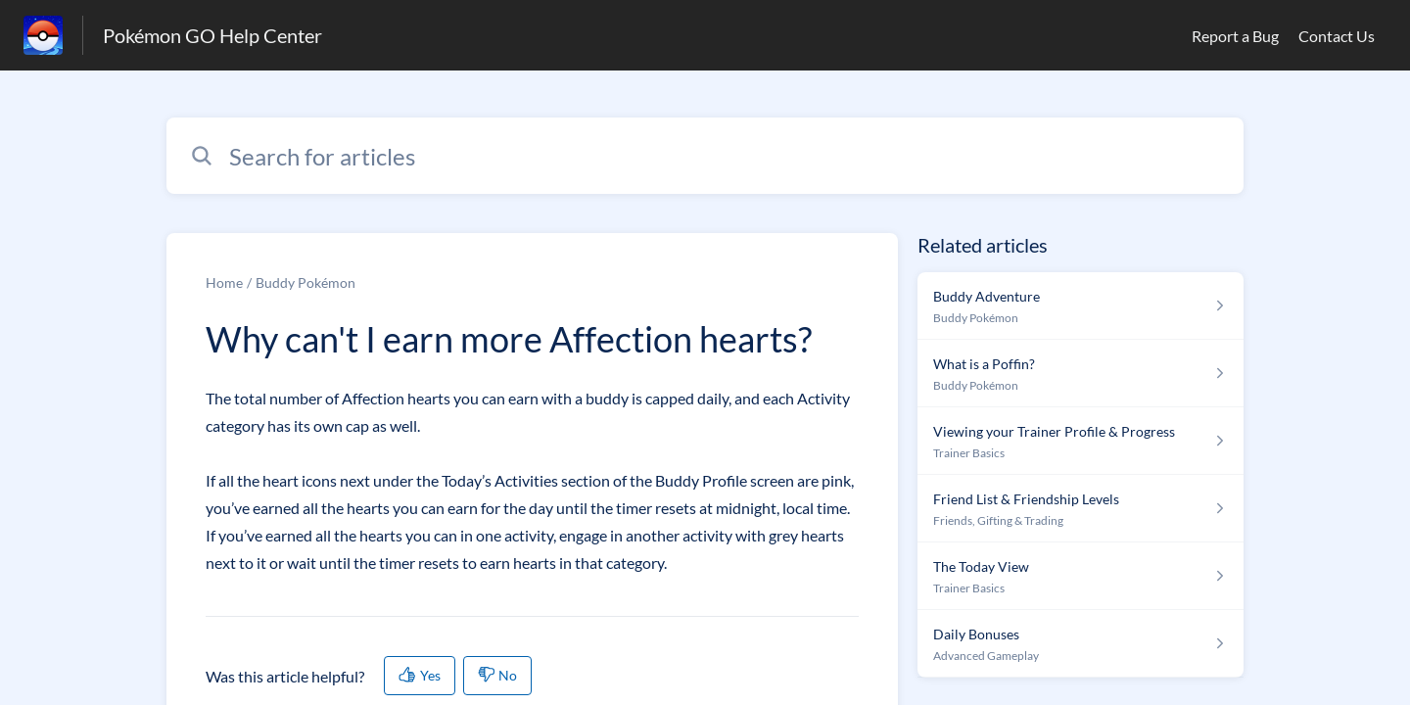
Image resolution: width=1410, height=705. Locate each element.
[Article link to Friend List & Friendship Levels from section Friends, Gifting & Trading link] (1080, 508)
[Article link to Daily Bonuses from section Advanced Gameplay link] (1080, 644)
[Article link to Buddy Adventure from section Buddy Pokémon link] (1080, 306)
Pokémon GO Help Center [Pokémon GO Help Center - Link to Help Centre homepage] (212, 35)
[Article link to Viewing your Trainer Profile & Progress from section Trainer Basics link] (1080, 441)
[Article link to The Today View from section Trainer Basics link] (1080, 576)
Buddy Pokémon (305, 282)
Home (224, 282)
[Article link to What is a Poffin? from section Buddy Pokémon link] (1080, 373)
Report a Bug (1235, 35)
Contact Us (1336, 35)
